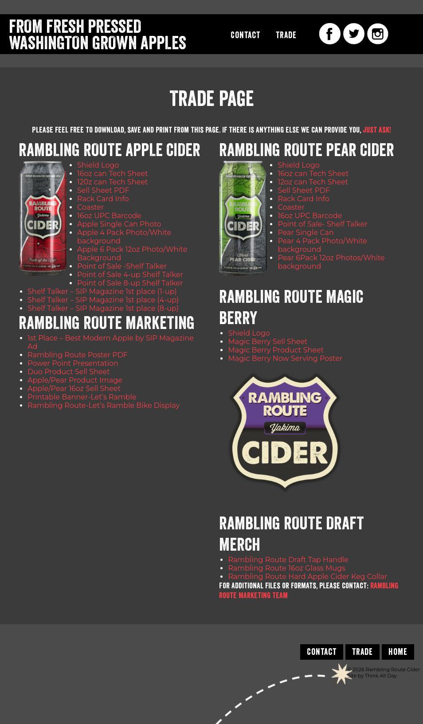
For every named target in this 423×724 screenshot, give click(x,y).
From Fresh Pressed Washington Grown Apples (97, 35)
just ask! (377, 130)
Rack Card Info (103, 199)
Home (397, 652)
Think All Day (381, 676)
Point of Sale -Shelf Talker (122, 266)
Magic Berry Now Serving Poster (285, 358)
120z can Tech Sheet (112, 182)
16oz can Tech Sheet (112, 173)
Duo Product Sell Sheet (68, 372)
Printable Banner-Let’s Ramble (82, 397)
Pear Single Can (305, 232)
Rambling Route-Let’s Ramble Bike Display (103, 405)
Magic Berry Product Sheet (276, 350)
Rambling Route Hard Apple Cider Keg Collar (307, 576)
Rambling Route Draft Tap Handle (288, 560)
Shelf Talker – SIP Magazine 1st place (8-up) (103, 308)
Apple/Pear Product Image (74, 380)
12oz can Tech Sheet (313, 182)
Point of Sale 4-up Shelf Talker (130, 274)
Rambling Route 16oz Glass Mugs (286, 568)
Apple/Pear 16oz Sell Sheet (74, 388)
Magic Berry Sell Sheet (267, 341)
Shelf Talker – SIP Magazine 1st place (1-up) (102, 291)
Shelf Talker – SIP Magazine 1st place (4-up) (103, 300)
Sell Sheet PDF (103, 190)
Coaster (90, 207)
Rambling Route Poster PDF (77, 355)
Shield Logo (98, 165)
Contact (245, 35)
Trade (286, 35)
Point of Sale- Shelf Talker (323, 224)
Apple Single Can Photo (119, 224)
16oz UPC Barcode (109, 215)
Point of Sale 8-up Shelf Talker (130, 283)
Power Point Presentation (72, 363)
